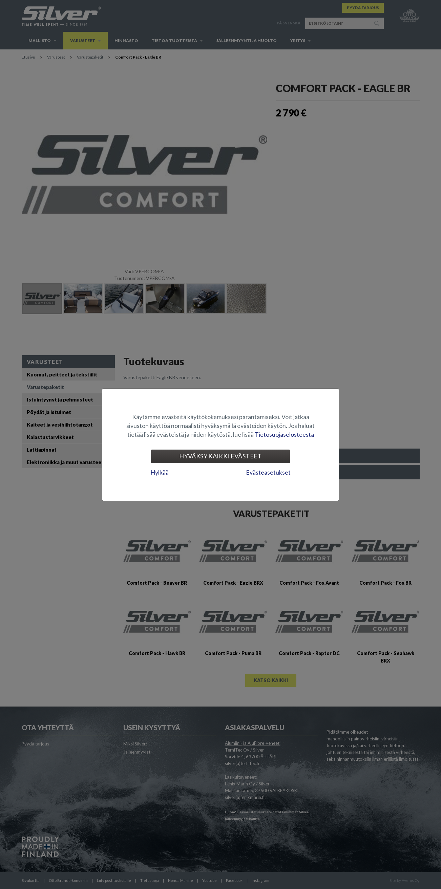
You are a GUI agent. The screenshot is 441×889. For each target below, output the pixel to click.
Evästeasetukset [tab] (268, 472)
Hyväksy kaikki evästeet (220, 456)
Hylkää (159, 472)
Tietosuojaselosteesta (284, 434)
